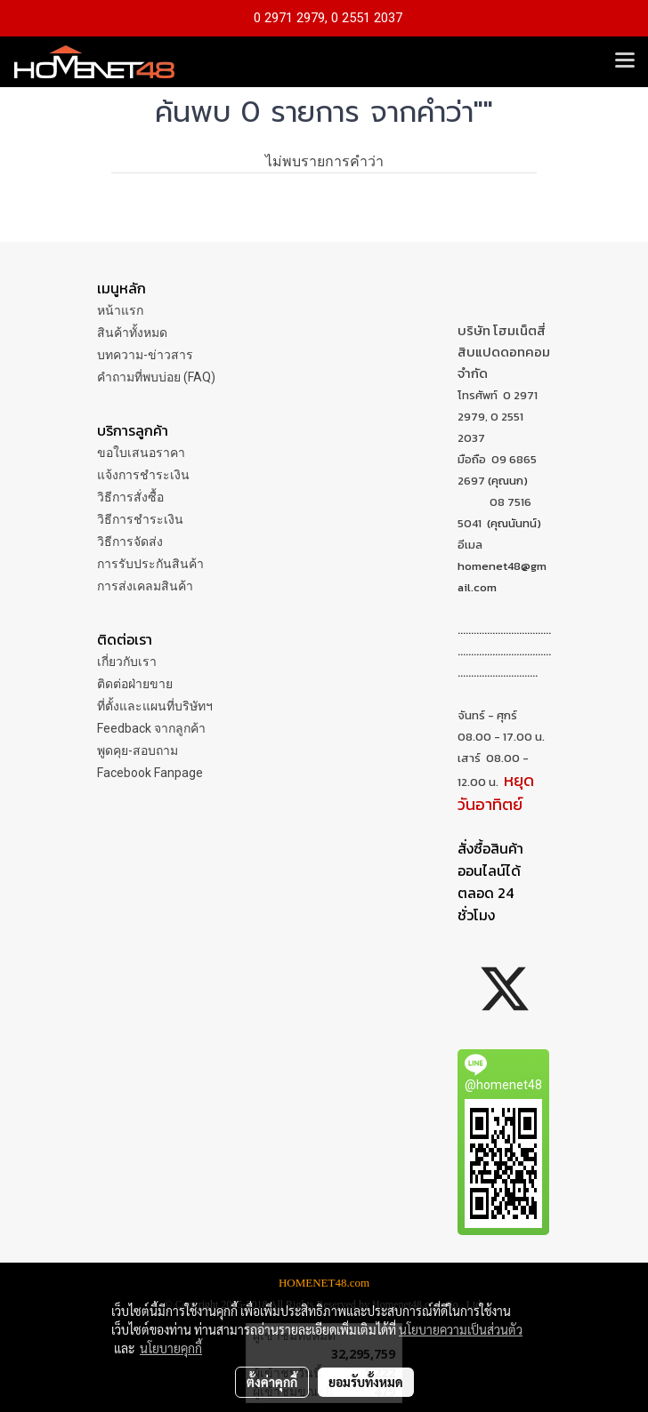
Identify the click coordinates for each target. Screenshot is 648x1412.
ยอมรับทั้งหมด (365, 1382)
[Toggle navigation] (624, 61)
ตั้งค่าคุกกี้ (272, 1382)
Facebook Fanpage (150, 773)
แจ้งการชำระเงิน (143, 475)
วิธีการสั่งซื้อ (130, 497)
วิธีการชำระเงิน (140, 519)
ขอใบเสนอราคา (141, 452)
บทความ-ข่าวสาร (145, 355)
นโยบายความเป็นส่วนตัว (460, 1329)
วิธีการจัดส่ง (130, 541)
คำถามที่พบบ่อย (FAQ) (156, 377)
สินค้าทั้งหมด (132, 332)
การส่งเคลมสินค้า (145, 586)
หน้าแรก (120, 310)
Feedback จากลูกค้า (151, 728)
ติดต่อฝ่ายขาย (135, 684)
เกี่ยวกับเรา (127, 661)
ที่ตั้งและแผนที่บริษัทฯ (155, 706)
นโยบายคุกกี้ (171, 1348)
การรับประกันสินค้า (150, 564)
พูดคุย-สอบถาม (137, 750)
